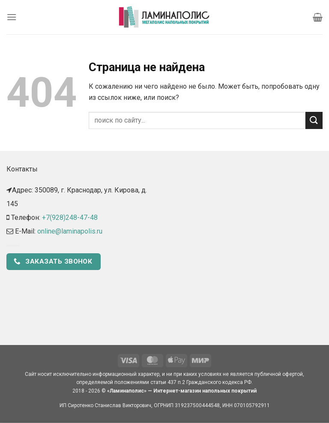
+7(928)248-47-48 (70, 217)
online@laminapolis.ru (69, 231)
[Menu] (11, 16)
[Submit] (314, 120)
